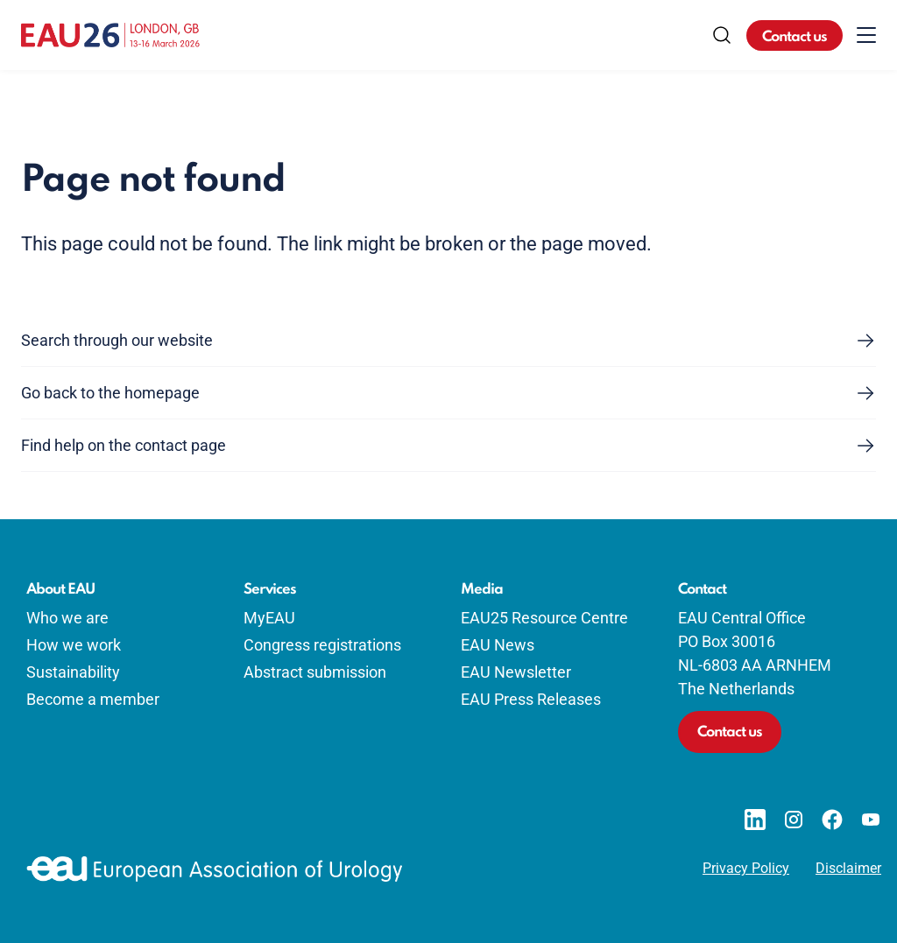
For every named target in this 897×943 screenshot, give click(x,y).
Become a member (92, 699)
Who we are (67, 618)
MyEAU (269, 618)
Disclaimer (848, 868)
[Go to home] (110, 35)
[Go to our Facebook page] (832, 819)
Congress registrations (322, 645)
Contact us (794, 37)
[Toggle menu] (866, 35)
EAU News (497, 645)
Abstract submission (315, 672)
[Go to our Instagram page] (793, 819)
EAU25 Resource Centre (544, 618)
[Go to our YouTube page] (870, 819)
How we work (73, 645)
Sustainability (73, 672)
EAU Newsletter (516, 672)
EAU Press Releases (531, 699)
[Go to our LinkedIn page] (755, 819)
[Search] (721, 35)
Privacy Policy (746, 868)
